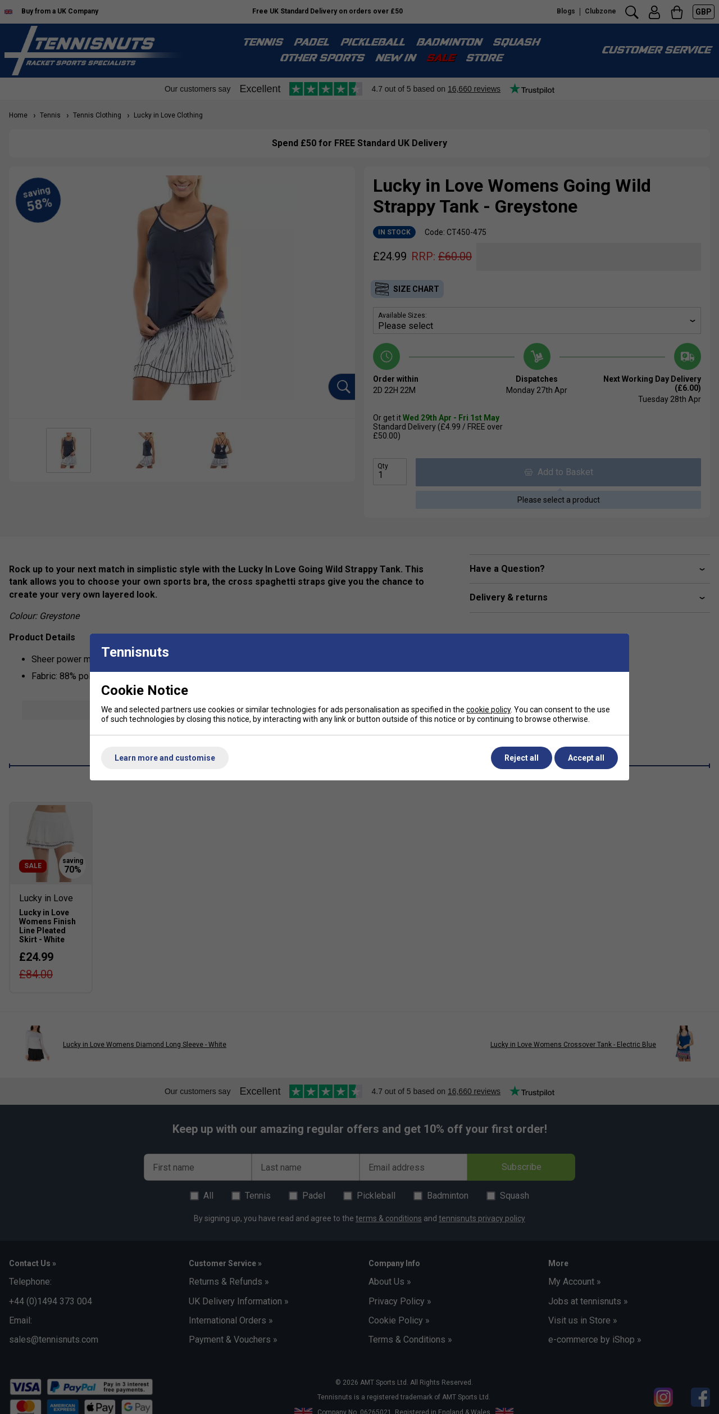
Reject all (521, 757)
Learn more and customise (165, 757)
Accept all (586, 757)
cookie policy (488, 709)
